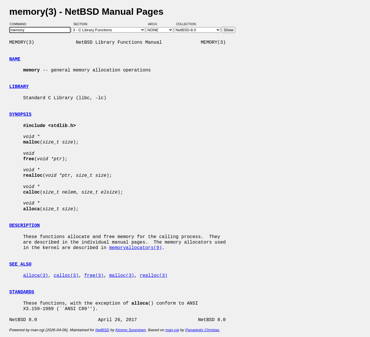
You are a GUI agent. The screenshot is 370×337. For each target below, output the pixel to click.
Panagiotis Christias (202, 330)
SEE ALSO (20, 264)
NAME (14, 59)
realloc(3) (153, 275)
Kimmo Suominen (130, 330)
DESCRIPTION (24, 225)
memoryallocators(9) (135, 248)
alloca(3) (35, 275)
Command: (20, 24)
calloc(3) (66, 275)
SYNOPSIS (20, 114)
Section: (81, 24)
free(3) (93, 275)
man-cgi (172, 330)
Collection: (186, 24)
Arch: (155, 24)
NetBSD (102, 330)
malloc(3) (121, 275)
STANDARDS (21, 292)
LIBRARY (19, 87)
